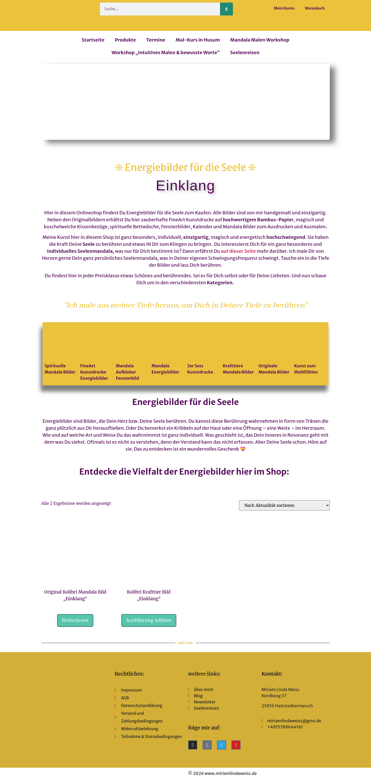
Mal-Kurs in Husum (198, 40)
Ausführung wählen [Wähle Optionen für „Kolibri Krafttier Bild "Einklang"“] (148, 620)
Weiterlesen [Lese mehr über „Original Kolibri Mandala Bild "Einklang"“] (75, 620)
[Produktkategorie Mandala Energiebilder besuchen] (167, 350)
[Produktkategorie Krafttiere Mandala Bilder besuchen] (239, 350)
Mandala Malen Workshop (259, 40)
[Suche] (226, 9)
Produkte (125, 40)
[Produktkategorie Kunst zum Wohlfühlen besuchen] (310, 350)
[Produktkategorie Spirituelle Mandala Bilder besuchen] (61, 350)
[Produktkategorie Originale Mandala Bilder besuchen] (274, 350)
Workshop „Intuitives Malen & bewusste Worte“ (166, 52)
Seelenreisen (244, 52)
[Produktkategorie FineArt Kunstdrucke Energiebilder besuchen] (96, 353)
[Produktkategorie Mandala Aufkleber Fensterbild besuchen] (132, 353)
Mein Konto (284, 8)
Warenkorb (315, 8)
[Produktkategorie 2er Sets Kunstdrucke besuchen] (203, 350)
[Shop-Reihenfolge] (284, 505)
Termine (155, 40)
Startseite (93, 40)
